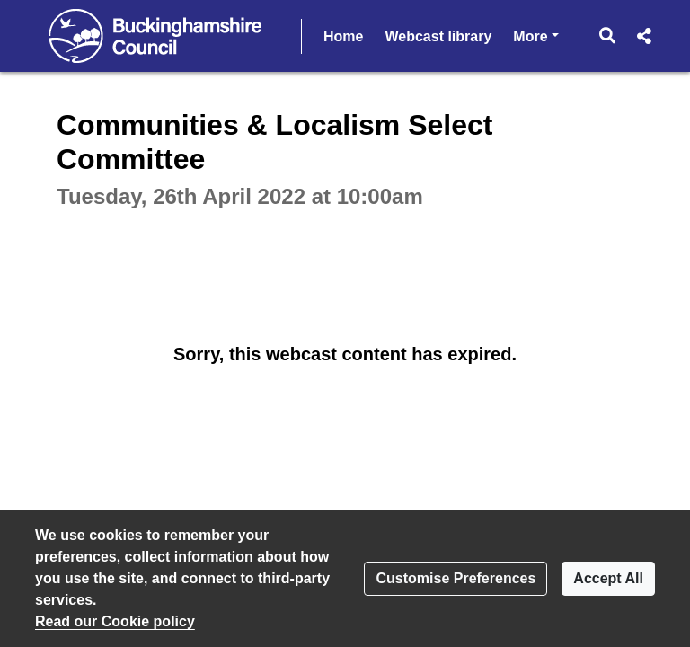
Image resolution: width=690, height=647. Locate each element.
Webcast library (438, 36)
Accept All (608, 578)
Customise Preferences (455, 578)
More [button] (535, 34)
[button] (608, 36)
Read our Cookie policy (115, 621)
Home (343, 36)
